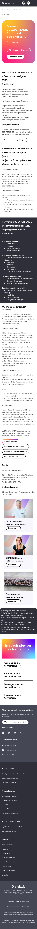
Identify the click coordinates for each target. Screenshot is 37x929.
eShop (5, 899)
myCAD (10, 899)
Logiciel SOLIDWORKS (9, 796)
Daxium (28, 899)
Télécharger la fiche (18, 50)
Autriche (13, 890)
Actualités (5, 849)
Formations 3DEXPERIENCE (15, 9)
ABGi (19, 899)
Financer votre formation (12, 696)
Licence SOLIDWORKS (9, 800)
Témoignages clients (8, 857)
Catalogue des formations (14, 446)
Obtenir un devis (15, 57)
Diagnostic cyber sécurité (10, 778)
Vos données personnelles (11, 912)
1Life (15, 899)
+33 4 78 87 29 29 (10, 745)
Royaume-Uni (29, 892)
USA (21, 893)
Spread (27, 901)
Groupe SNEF (26, 906)
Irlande (10, 892)
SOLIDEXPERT (20, 901)
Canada (30, 890)
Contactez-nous (10, 750)
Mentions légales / (14, 914)
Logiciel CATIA (6, 804)
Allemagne (7, 890)
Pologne (22, 892)
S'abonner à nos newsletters (15, 722)
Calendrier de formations (12, 675)
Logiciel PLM (6, 809)
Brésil (25, 890)
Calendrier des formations (14, 451)
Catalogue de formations (12, 664)
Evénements (6, 853)
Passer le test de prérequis (14, 140)
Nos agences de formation (13, 686)
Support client (9, 754)
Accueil (4, 9)
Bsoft (23, 899)
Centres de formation (12, 456)
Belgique (20, 890)
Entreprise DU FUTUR (9, 831)
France (5, 892)
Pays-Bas (16, 892)
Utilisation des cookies (26, 914)
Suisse (17, 893)
